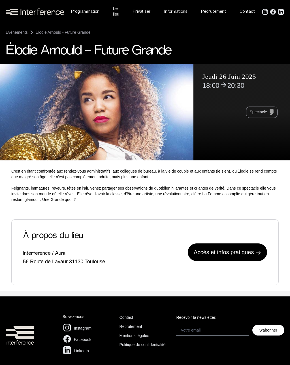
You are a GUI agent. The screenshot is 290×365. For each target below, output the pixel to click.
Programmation (85, 12)
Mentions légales (134, 335)
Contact (247, 12)
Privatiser (142, 12)
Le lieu (116, 11)
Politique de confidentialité (143, 344)
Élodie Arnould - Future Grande (63, 32)
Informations (175, 12)
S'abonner (268, 330)
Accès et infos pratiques (227, 252)
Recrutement (213, 12)
